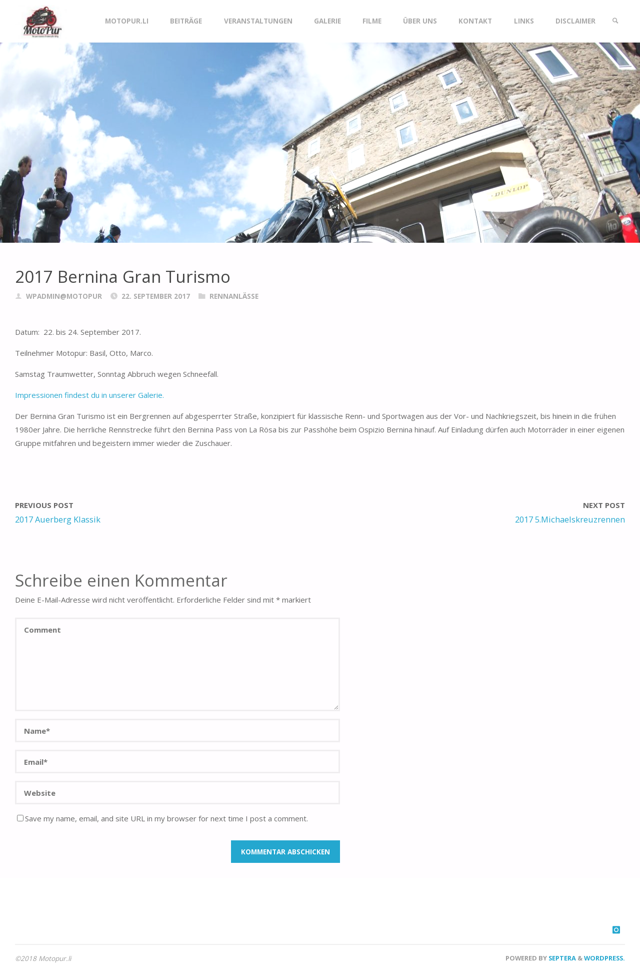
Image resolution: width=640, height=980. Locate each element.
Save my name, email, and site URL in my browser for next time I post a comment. (162, 818)
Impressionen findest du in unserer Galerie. (89, 395)
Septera (561, 957)
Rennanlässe (234, 296)
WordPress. (604, 957)
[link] (615, 21)
